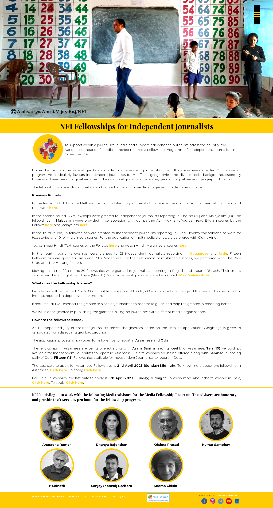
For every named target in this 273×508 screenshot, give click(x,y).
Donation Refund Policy (48, 496)
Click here (58, 370)
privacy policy (77, 496)
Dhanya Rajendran (111, 445)
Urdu (223, 253)
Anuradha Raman (57, 445)
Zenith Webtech (226, 495)
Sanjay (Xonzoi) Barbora (111, 486)
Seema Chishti (166, 486)
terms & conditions (103, 496)
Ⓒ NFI (122, 496)
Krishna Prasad (166, 445)
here (53, 208)
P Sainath (57, 486)
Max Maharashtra (194, 275)
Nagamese (199, 253)
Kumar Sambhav (216, 445)
